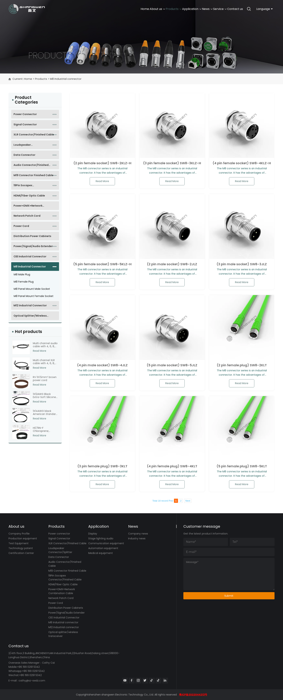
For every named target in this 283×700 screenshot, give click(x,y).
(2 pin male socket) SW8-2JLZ (172, 264)
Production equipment (22, 538)
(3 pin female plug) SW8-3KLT (102, 466)
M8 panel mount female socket (33, 296)
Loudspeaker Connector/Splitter (26, 146)
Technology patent (20, 548)
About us (102, 9)
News (182, 9)
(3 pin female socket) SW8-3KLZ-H (172, 163)
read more (102, 181)
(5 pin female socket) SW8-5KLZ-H (102, 264)
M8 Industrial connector (65, 79)
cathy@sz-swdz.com (32, 680)
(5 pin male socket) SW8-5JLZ (172, 365)
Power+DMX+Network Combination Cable (28, 207)
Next (187, 500)
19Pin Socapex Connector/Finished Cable (31, 187)
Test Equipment (18, 543)
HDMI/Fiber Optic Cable (29, 195)
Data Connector (24, 155)
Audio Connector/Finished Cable (31, 166)
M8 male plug (22, 274)
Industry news (136, 538)
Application (156, 9)
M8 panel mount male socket (32, 289)
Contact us (230, 9)
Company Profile (19, 533)
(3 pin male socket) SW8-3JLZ (242, 264)
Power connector (25, 114)
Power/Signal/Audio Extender (33, 246)
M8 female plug (24, 281)
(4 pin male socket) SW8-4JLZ (102, 365)
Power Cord (21, 226)
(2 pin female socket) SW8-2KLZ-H (102, 163)
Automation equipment (103, 548)
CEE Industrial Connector (30, 256)
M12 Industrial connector (30, 305)
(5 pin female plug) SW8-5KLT (242, 466)
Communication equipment (106, 543)
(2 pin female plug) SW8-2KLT (242, 365)
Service (205, 9)
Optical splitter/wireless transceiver (30, 317)
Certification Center (21, 553)
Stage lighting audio (100, 538)
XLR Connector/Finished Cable (34, 134)
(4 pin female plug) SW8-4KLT (172, 466)
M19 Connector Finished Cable (33, 175)
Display (92, 533)
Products (128, 9)
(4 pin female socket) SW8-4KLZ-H (242, 163)
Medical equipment (100, 553)
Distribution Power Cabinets (32, 236)
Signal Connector (25, 124)
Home (79, 9)
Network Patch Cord (27, 216)
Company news (138, 533)
